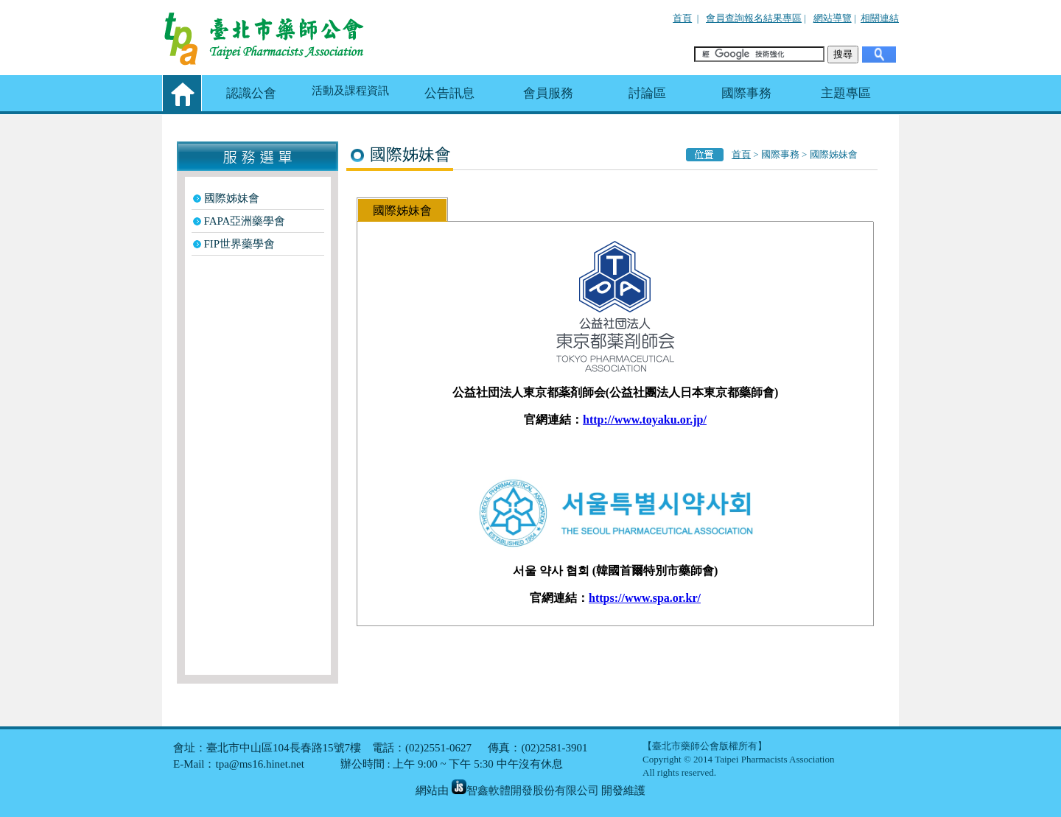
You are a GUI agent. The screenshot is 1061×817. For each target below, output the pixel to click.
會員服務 (548, 93)
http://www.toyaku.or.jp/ (645, 419)
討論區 (647, 93)
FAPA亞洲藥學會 (245, 221)
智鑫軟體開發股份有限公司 (525, 790)
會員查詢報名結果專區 (754, 18)
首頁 (682, 18)
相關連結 (880, 18)
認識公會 (251, 93)
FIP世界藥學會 (240, 244)
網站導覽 (832, 18)
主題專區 (846, 93)
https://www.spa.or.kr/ (645, 598)
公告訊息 (449, 93)
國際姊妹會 (231, 198)
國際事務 (746, 93)
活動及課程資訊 (350, 91)
